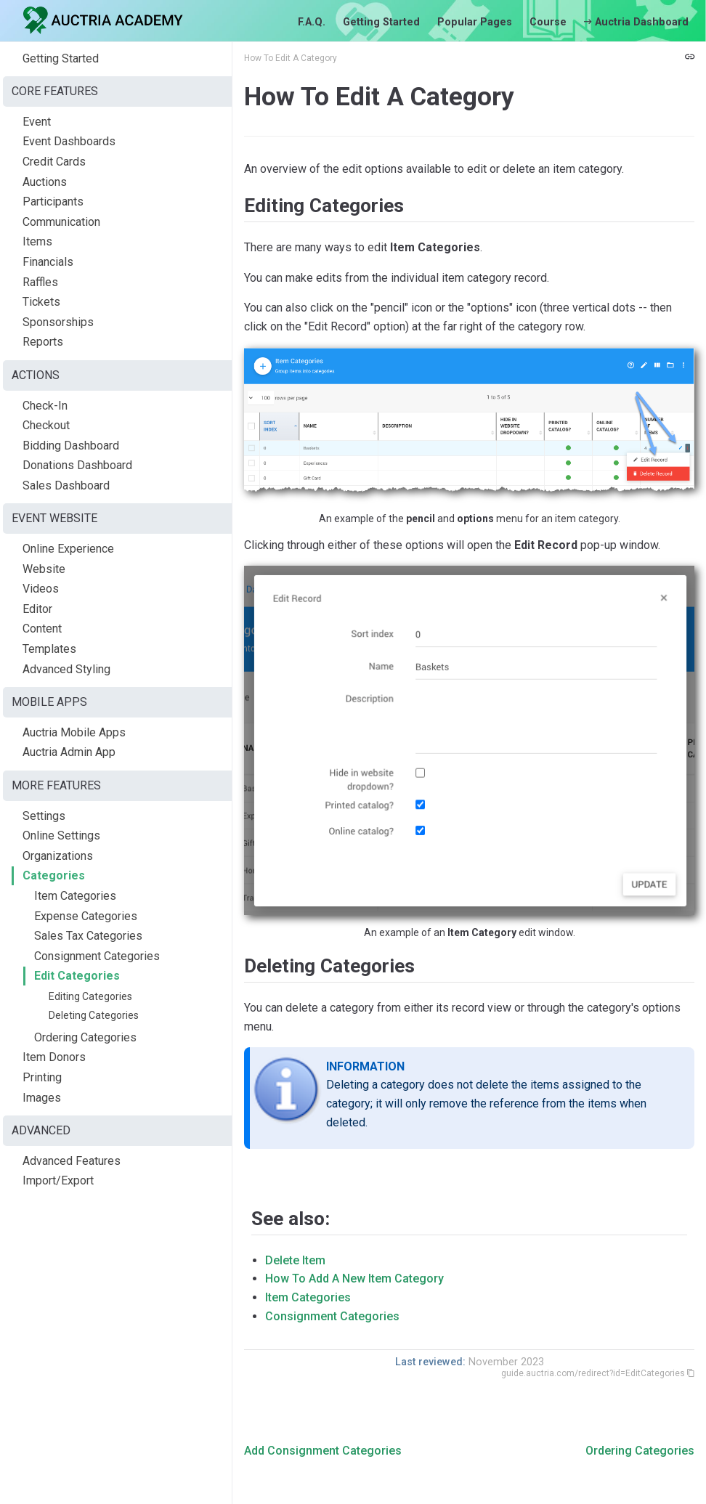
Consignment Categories (97, 956)
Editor (37, 609)
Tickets (41, 302)
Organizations (58, 856)
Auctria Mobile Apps (74, 732)
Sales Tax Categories (88, 936)
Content (42, 628)
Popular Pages (474, 22)
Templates (49, 649)
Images (42, 1098)
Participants (53, 201)
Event (37, 122)
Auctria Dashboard (636, 22)
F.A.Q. (311, 22)
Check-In (45, 405)
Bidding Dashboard (71, 445)
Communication (61, 222)
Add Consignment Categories (323, 1451)
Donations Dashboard (77, 465)
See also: (290, 1218)
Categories (54, 875)
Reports (43, 342)
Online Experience (68, 549)
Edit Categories (77, 976)
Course (548, 22)
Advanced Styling (66, 669)
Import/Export (58, 1180)
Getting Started (381, 22)
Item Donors (54, 1057)
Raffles (40, 282)
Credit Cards (54, 161)
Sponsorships (58, 322)
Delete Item (295, 1260)
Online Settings (61, 835)
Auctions (45, 182)
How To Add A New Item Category (354, 1278)
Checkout (46, 425)
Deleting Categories (94, 1015)
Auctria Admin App (69, 752)
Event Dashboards (69, 141)
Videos (41, 588)
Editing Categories (90, 996)
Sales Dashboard (66, 485)
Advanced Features (72, 1161)
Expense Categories (85, 916)
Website (44, 569)
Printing (42, 1077)
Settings (44, 816)
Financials (48, 262)
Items (37, 241)
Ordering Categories (85, 1037)
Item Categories (75, 896)
